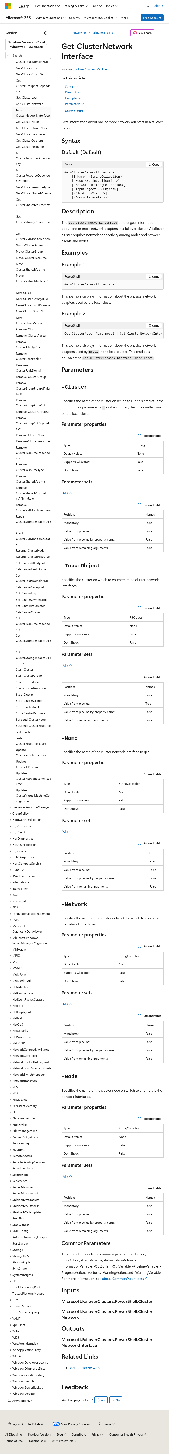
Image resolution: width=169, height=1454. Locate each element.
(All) (67, 493)
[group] (113, 334)
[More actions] (160, 32)
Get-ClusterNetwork (85, 1367)
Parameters (74, 104)
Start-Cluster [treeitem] (24, 669)
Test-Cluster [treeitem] (24, 732)
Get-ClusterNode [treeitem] (27, 121)
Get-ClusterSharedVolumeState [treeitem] (33, 204)
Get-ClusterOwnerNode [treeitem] (32, 128)
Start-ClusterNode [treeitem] (28, 682)
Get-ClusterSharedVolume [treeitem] (33, 193)
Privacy (96, 1434)
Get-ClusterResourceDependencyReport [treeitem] (33, 175)
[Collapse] (45, 33)
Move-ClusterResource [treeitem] (31, 258)
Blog (60, 1434)
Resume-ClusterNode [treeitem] (30, 550)
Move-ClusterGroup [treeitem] (29, 251)
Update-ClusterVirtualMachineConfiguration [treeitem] (33, 795)
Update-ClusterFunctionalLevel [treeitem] (31, 752)
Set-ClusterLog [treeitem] (26, 593)
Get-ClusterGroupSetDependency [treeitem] (33, 85)
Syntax (71, 86)
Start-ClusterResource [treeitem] (31, 688)
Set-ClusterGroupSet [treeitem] (30, 587)
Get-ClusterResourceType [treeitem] (33, 187)
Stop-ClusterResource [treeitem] (30, 713)
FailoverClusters (102, 33)
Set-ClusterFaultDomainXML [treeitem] (32, 578)
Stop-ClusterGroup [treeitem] (29, 700)
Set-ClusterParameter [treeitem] (30, 606)
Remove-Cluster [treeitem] (26, 329)
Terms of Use (14, 1441)
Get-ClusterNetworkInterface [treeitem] (33, 112)
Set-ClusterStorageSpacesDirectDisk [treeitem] (33, 657)
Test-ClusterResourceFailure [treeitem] (31, 741)
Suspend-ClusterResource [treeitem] (33, 725)
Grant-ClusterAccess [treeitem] (30, 245)
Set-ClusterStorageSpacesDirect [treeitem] (33, 640)
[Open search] (148, 6)
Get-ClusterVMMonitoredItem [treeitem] (33, 236)
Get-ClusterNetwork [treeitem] (29, 104)
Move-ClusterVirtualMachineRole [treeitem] (33, 280)
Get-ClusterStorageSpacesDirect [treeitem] (33, 221)
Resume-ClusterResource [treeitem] (33, 556)
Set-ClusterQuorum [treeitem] (29, 612)
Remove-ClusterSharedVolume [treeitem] (30, 478)
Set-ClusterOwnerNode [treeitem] (31, 599)
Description (73, 92)
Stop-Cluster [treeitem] (24, 694)
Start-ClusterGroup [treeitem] (29, 675)
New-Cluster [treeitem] (24, 292)
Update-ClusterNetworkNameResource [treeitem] (33, 778)
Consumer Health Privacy (126, 1434)
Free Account (152, 18)
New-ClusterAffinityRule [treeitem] (32, 299)
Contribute (79, 1434)
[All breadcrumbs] (65, 32)
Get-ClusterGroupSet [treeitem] (30, 74)
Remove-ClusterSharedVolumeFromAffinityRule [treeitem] (32, 492)
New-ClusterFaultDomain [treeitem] (33, 305)
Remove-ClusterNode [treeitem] (30, 435)
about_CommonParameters (123, 1278)
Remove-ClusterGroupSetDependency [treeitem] (33, 423)
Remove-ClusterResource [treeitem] (33, 441)
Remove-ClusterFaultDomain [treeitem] (29, 368)
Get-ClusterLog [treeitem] (26, 97)
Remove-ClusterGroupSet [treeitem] (33, 412)
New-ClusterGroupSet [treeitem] (31, 311)
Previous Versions (40, 1434)
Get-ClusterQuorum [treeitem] (29, 140)
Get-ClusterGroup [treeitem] (28, 68)
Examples (73, 98)
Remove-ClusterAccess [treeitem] (31, 335)
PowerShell (80, 33)
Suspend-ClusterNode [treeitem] (31, 719)
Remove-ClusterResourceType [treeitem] (30, 467)
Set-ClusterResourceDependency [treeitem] (33, 623)
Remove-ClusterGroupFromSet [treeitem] (30, 403)
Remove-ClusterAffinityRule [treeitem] (28, 344)
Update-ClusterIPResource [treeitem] (28, 764)
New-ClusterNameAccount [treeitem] (30, 320)
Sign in (159, 6)
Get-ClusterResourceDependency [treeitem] (33, 158)
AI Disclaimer (14, 1434)
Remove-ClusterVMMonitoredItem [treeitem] (33, 507)
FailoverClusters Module (90, 69)
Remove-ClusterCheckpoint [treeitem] (28, 356)
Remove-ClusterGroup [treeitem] (31, 377)
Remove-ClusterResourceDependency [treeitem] (33, 452)
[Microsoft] (8, 6)
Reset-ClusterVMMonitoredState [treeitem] (33, 538)
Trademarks (35, 1441)
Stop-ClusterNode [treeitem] (28, 707)
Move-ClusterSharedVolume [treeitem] (30, 266)
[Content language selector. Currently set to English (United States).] (25, 1424)
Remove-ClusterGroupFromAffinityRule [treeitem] (33, 388)
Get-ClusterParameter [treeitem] (30, 134)
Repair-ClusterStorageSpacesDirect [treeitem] (33, 521)
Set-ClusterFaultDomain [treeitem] (32, 569)
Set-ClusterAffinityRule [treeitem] (31, 563)
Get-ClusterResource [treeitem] (30, 146)
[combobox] (28, 44)
